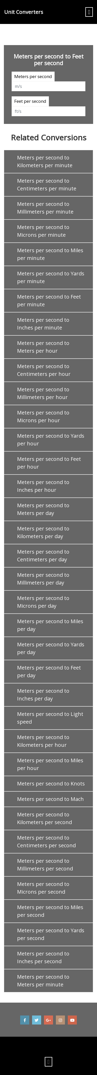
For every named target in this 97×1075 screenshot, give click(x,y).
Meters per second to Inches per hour (43, 486)
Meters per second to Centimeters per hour (44, 370)
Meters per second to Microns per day (43, 602)
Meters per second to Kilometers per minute (44, 161)
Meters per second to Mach (50, 798)
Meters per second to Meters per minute (43, 980)
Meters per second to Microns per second (43, 888)
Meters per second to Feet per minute (49, 300)
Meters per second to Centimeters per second (46, 841)
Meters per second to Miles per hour (50, 764)
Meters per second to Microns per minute (43, 231)
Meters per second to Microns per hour (43, 416)
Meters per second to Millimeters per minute (45, 207)
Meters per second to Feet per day (49, 671)
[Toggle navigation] (89, 12)
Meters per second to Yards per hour (50, 439)
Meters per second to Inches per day (43, 694)
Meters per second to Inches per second (43, 957)
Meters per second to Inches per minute (43, 323)
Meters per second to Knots (51, 783)
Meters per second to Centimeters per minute (46, 184)
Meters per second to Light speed (50, 717)
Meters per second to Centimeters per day (43, 555)
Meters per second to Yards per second (50, 934)
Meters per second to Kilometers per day (43, 532)
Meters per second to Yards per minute (50, 277)
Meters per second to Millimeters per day (43, 578)
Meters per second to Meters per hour (43, 347)
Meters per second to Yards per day (50, 648)
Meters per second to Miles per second (50, 911)
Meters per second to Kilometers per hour (43, 741)
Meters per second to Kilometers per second (44, 818)
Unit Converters (23, 12)
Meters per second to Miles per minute (50, 254)
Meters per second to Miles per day (50, 625)
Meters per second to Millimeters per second (45, 864)
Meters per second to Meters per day (43, 509)
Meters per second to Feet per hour (49, 462)
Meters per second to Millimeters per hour (43, 393)
